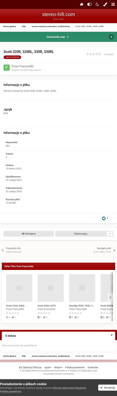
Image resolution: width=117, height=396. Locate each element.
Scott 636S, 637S (47, 305)
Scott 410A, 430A (15, 305)
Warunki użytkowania (64, 388)
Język (48, 367)
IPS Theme (24, 367)
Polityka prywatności (75, 367)
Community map (56, 36)
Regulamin (80, 388)
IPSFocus (37, 367)
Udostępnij (28, 233)
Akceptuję (107, 387)
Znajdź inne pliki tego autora (26, 70)
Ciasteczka (92, 367)
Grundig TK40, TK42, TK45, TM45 (86, 305)
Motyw (58, 367)
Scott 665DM (107, 305)
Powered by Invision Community (58, 374)
